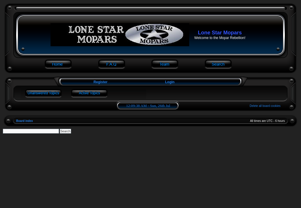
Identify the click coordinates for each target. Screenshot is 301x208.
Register (99, 82)
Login (170, 82)
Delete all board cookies (265, 105)
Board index (24, 120)
